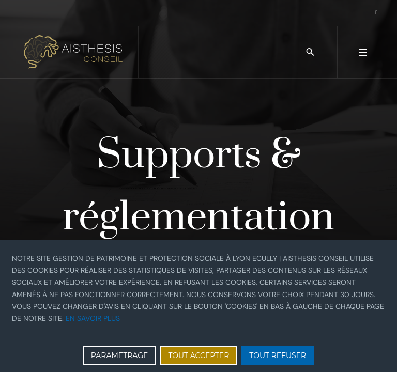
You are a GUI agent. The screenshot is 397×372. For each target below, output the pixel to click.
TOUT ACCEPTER (198, 355)
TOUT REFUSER (277, 355)
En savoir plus (93, 318)
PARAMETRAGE (119, 355)
